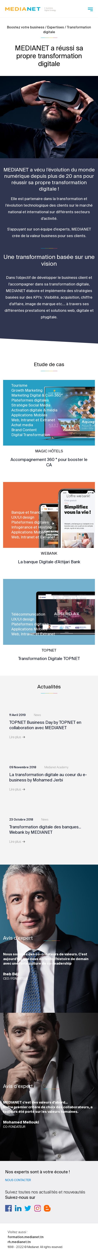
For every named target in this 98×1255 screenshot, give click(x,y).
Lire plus (17, 737)
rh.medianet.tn (19, 1242)
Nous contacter (18, 1180)
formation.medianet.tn (26, 1237)
